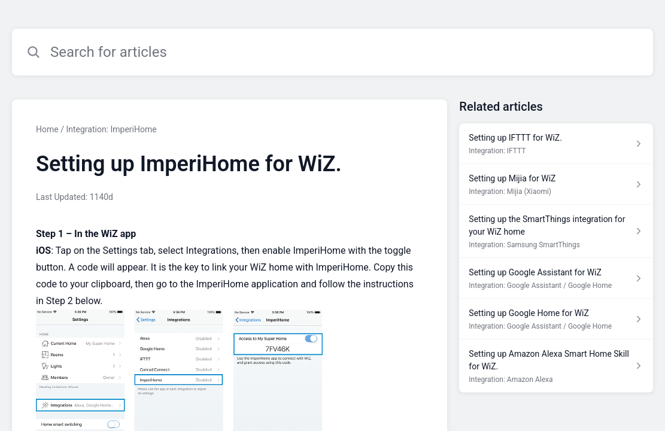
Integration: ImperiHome (111, 129)
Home (47, 129)
